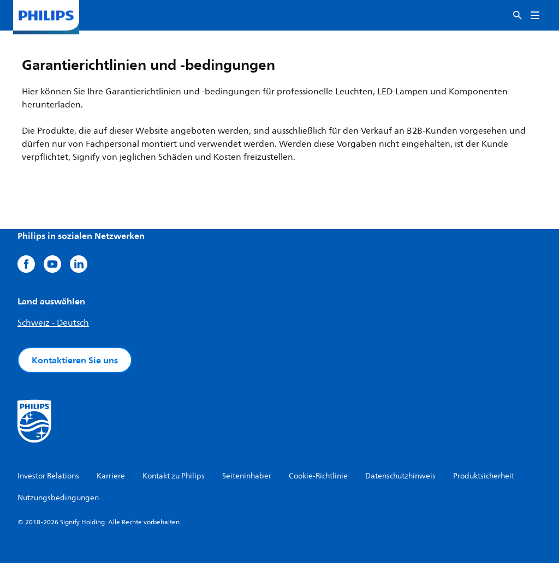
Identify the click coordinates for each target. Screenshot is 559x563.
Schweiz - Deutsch (53, 323)
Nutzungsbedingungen (58, 498)
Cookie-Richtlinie (318, 476)
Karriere (111, 476)
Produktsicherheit (483, 476)
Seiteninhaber (246, 476)
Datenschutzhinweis (400, 476)
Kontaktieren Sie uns (75, 360)
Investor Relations (48, 476)
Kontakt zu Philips (173, 476)
